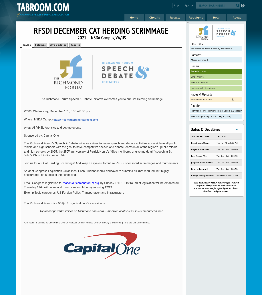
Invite (27, 45)
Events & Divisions (199, 82)
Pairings (40, 45)
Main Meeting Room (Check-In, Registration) (211, 48)
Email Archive (197, 76)
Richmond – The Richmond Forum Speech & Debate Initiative (216, 110)
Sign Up (188, 5)
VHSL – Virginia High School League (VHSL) (211, 116)
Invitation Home (199, 71)
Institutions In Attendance (203, 88)
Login (177, 5)
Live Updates (58, 45)
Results (75, 45)
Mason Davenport (199, 59)
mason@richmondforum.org (81, 183)
